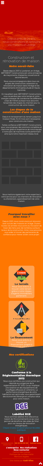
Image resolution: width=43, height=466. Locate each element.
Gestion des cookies (21, 452)
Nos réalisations (28, 448)
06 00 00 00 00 (21, 440)
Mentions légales (21, 456)
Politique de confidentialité (21, 454)
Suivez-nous (35, 440)
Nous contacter (21, 450)
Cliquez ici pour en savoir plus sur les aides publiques (21, 429)
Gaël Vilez (28, 460)
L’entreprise (12, 448)
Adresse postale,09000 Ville (7, 441)
